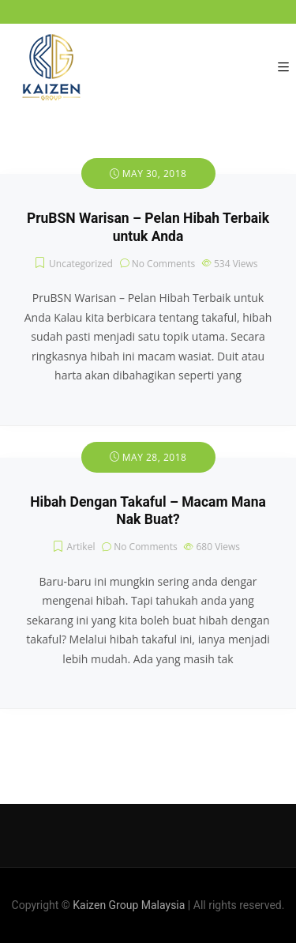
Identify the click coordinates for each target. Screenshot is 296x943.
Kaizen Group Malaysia (129, 905)
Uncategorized (81, 263)
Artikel (81, 546)
